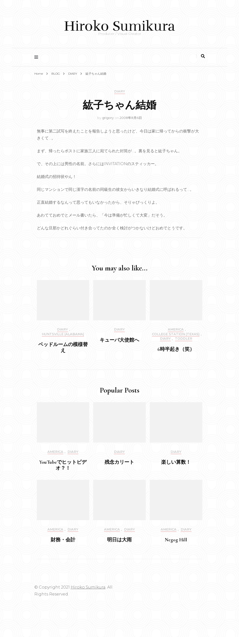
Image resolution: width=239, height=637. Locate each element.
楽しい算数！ (176, 462)
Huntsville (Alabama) (63, 334)
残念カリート (119, 462)
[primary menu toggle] (37, 57)
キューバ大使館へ (119, 340)
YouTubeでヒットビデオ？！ (63, 465)
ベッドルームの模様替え (63, 347)
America (176, 329)
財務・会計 (63, 540)
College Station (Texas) (175, 334)
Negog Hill (176, 540)
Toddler (183, 338)
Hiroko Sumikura (119, 26)
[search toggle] (203, 56)
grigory (108, 118)
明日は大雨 (119, 540)
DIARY (119, 91)
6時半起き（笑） (176, 349)
